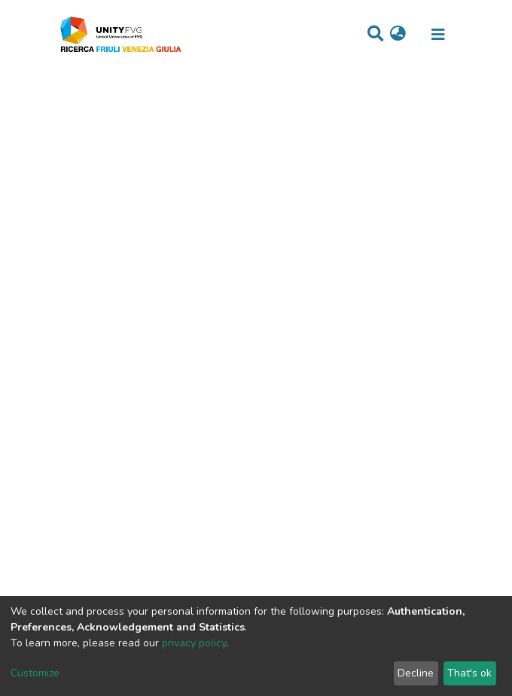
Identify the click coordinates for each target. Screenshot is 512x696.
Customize (35, 673)
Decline (416, 673)
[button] (398, 35)
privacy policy (194, 643)
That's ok (469, 673)
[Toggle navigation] (438, 35)
